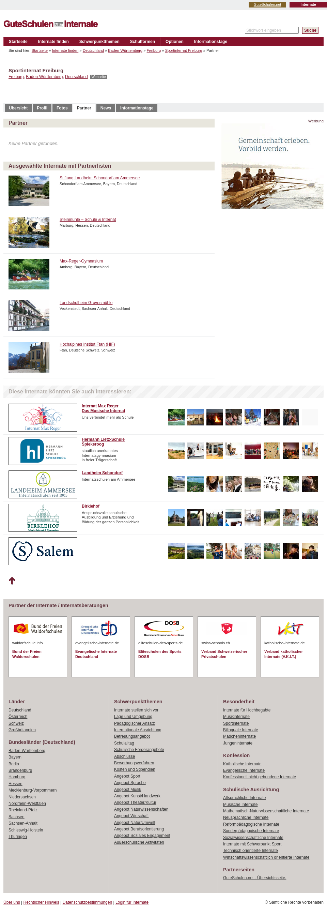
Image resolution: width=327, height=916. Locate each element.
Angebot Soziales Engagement (142, 835)
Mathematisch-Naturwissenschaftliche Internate (266, 811)
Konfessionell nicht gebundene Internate (259, 777)
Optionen (175, 41)
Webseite (98, 77)
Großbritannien (22, 729)
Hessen (15, 783)
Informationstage (210, 41)
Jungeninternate (237, 743)
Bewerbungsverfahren (134, 763)
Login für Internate (132, 902)
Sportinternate (236, 723)
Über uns (11, 902)
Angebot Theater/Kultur (135, 802)
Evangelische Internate (244, 770)
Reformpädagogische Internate (251, 824)
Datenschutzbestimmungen (87, 902)
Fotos (62, 108)
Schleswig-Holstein (26, 830)
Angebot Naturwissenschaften (141, 809)
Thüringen (18, 836)
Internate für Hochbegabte (246, 710)
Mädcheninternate (239, 736)
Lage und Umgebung (133, 716)
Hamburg (17, 777)
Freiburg (154, 50)
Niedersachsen (22, 797)
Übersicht (18, 108)
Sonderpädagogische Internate (251, 830)
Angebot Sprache (130, 782)
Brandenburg (20, 770)
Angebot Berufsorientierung (139, 829)
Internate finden (53, 41)
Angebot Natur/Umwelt (134, 822)
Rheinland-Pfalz (23, 810)
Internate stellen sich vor (136, 710)
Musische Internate (240, 804)
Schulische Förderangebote (139, 749)
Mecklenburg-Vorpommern (33, 790)
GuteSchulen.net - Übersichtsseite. (254, 877)
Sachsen (17, 816)
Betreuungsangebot (132, 736)
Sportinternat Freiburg (183, 50)
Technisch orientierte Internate (250, 850)
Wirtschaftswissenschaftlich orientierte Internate (266, 857)
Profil (42, 108)
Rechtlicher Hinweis (41, 902)
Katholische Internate (242, 764)
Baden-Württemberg (125, 50)
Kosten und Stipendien (134, 769)
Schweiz (16, 723)
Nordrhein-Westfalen (27, 803)
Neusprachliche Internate (245, 817)
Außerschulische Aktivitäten (139, 842)
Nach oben (12, 581)
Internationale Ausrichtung (137, 729)
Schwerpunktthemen (99, 41)
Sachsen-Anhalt (23, 823)
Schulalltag (124, 743)
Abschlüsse (124, 756)
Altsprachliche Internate (244, 797)
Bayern (15, 757)
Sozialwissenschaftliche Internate (253, 837)
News (105, 108)
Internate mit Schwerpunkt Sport (252, 844)
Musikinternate (236, 716)
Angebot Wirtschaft (131, 815)
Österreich (18, 716)
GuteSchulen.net (267, 4)
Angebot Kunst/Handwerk (137, 796)
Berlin (14, 764)
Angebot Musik (127, 789)
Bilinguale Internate (240, 729)
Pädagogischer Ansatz (134, 723)
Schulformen (142, 41)
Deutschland (93, 50)
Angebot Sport (127, 776)
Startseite (18, 41)
